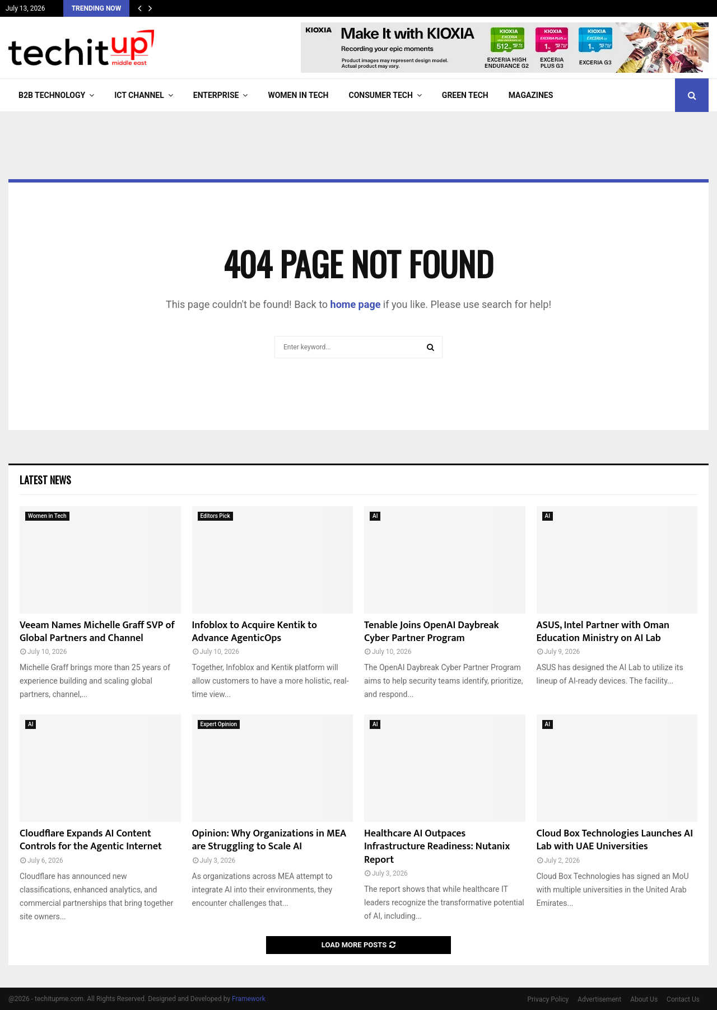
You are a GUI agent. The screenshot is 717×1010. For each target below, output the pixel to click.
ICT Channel (139, 95)
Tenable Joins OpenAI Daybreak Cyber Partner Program (431, 632)
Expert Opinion (219, 724)
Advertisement (599, 999)
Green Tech (465, 95)
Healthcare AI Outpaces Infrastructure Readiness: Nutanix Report (437, 846)
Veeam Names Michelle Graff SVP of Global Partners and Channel (97, 632)
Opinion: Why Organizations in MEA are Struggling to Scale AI (269, 840)
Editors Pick (215, 516)
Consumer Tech (381, 95)
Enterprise (216, 95)
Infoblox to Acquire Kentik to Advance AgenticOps (254, 632)
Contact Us (683, 999)
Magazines (531, 95)
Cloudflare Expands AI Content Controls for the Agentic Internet (91, 840)
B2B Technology (51, 95)
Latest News (45, 480)
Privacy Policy (548, 999)
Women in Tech (298, 95)
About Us (644, 999)
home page (355, 304)
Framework (249, 999)
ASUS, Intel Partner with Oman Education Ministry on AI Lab (603, 632)
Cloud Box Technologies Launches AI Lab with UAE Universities (615, 840)
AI (375, 516)
